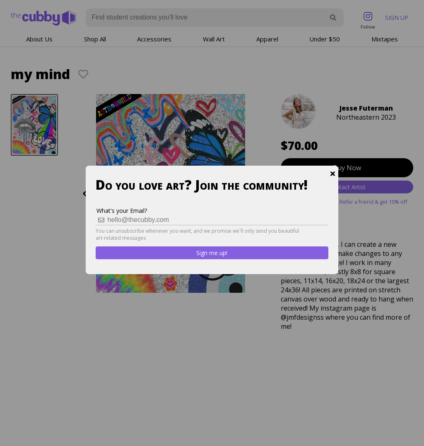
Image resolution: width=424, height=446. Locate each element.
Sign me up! (211, 253)
